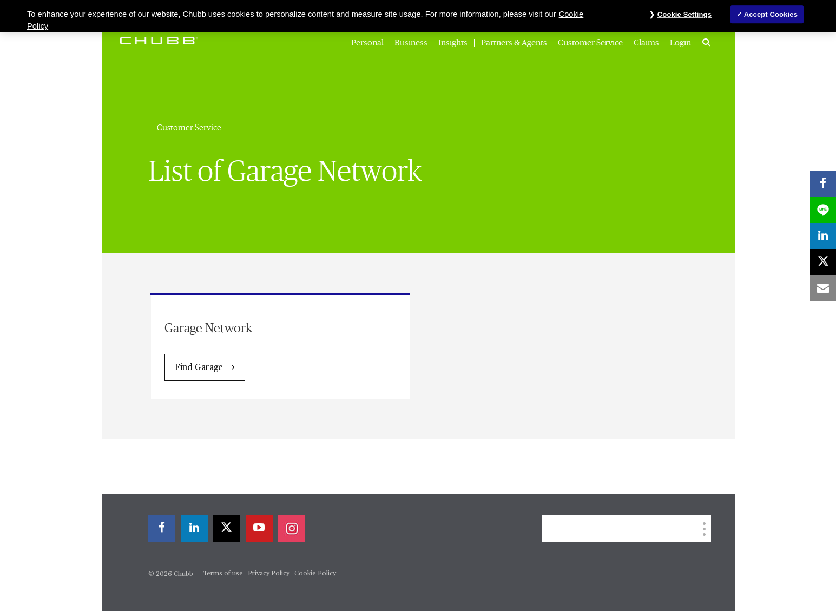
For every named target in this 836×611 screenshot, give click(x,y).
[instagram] (291, 528)
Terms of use (223, 573)
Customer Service (590, 42)
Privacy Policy (268, 573)
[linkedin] (194, 528)
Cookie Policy (315, 573)
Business (410, 42)
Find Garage (199, 368)
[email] (823, 288)
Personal (367, 42)
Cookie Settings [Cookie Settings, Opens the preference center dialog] (684, 14)
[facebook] (161, 528)
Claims (646, 42)
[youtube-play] (259, 528)
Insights (453, 42)
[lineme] (823, 210)
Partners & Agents (514, 42)
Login (680, 42)
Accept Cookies (771, 14)
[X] (226, 528)
